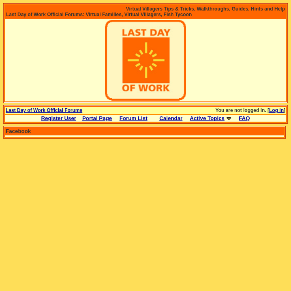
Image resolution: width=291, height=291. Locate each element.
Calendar (170, 118)
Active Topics (207, 118)
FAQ (244, 118)
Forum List (134, 118)
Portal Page (97, 118)
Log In (276, 110)
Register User (58, 118)
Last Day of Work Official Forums (44, 110)
